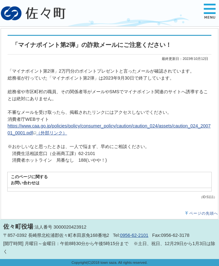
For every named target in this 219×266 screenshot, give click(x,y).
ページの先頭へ (203, 213)
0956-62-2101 (134, 235)
